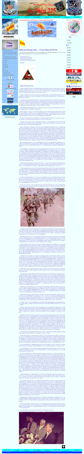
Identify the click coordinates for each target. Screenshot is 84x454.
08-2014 (69, 50)
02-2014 (69, 64)
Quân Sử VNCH (74, 83)
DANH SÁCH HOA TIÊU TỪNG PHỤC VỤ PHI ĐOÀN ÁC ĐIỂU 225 (10, 54)
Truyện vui (5, 64)
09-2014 (69, 47)
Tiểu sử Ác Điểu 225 (7, 50)
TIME (74, 96)
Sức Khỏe (5, 60)
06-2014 (69, 55)
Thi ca (4, 68)
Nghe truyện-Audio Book (8, 75)
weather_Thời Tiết (10, 78)
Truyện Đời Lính (6, 73)
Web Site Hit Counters (10, 117)
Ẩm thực (5, 62)
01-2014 (69, 67)
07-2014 (69, 52)
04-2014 (69, 60)
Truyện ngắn (5, 66)
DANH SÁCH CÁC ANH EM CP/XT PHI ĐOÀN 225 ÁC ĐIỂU (10, 57)
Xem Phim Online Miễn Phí (10, 87)
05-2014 (69, 57)
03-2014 (69, 62)
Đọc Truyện (5, 70)
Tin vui (68, 40)
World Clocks (10, 82)
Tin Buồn (69, 42)
